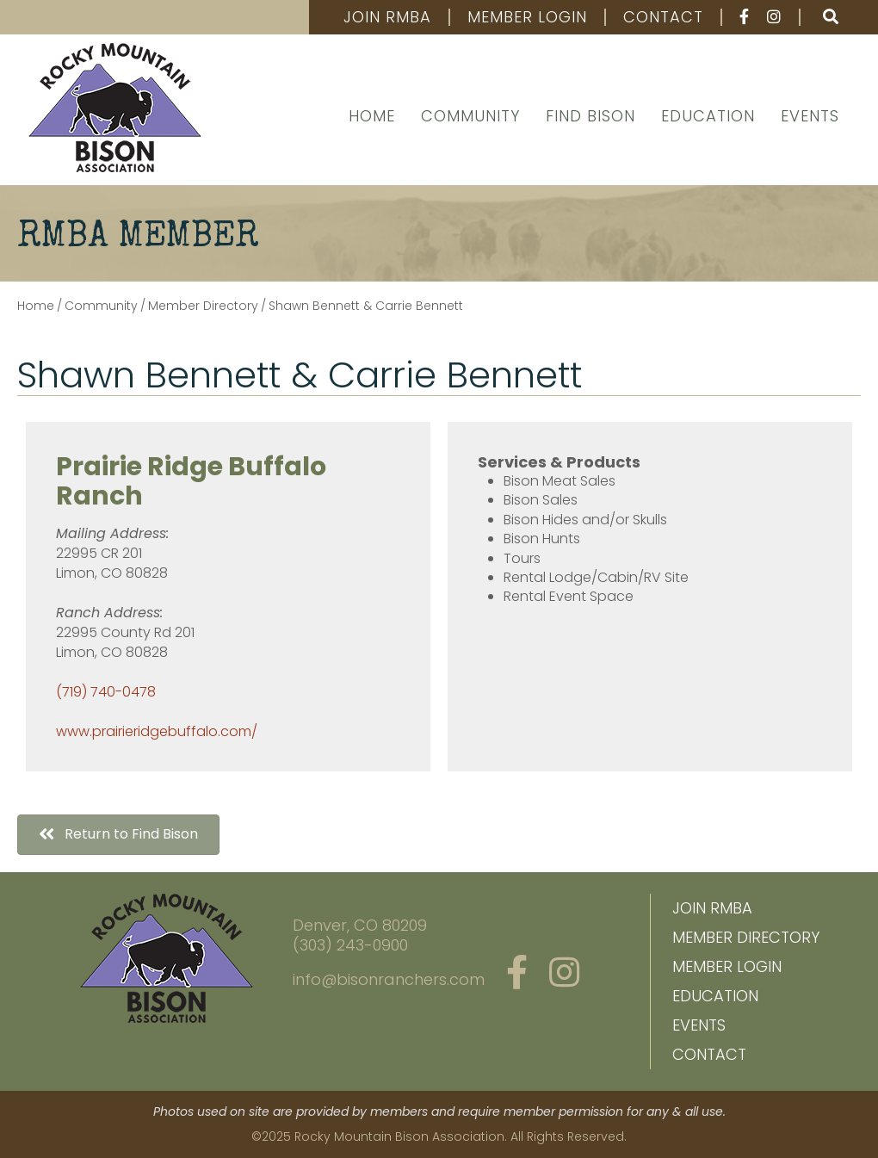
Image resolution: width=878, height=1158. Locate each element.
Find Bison (590, 116)
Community (470, 116)
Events (810, 116)
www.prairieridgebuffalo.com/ (156, 731)
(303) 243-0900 (350, 945)
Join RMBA (387, 17)
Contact (663, 17)
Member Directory (745, 937)
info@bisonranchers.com (389, 979)
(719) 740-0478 (106, 692)
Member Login (527, 17)
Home (372, 116)
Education (708, 116)
